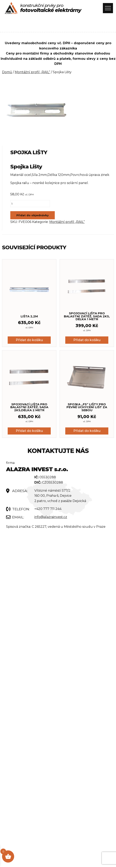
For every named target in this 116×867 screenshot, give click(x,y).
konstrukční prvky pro (50, 8)
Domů (7, 72)
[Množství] (30, 203)
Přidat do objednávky (32, 215)
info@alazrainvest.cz (50, 517)
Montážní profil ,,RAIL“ (32, 72)
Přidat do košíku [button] (29, 340)
